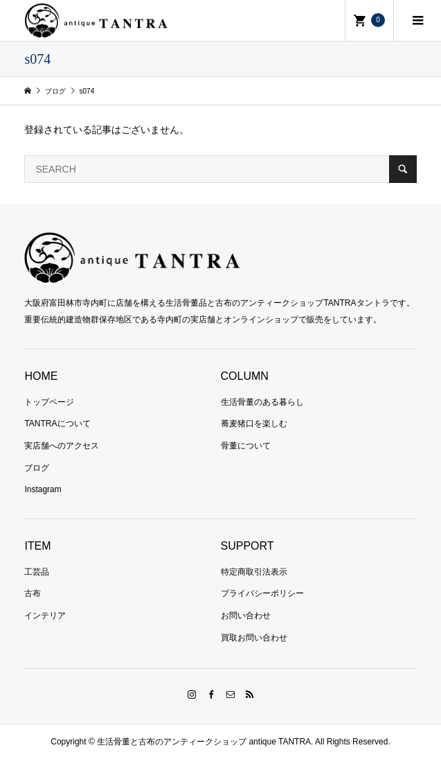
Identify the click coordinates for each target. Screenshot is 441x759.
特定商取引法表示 (254, 572)
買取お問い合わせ (254, 638)
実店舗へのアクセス (61, 446)
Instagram (42, 489)
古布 (32, 593)
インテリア (45, 615)
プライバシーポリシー (262, 593)
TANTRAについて (57, 423)
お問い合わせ (246, 615)
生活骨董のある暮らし (262, 402)
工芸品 (36, 572)
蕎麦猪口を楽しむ (254, 423)
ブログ (36, 468)
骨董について (246, 446)
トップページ (49, 402)
